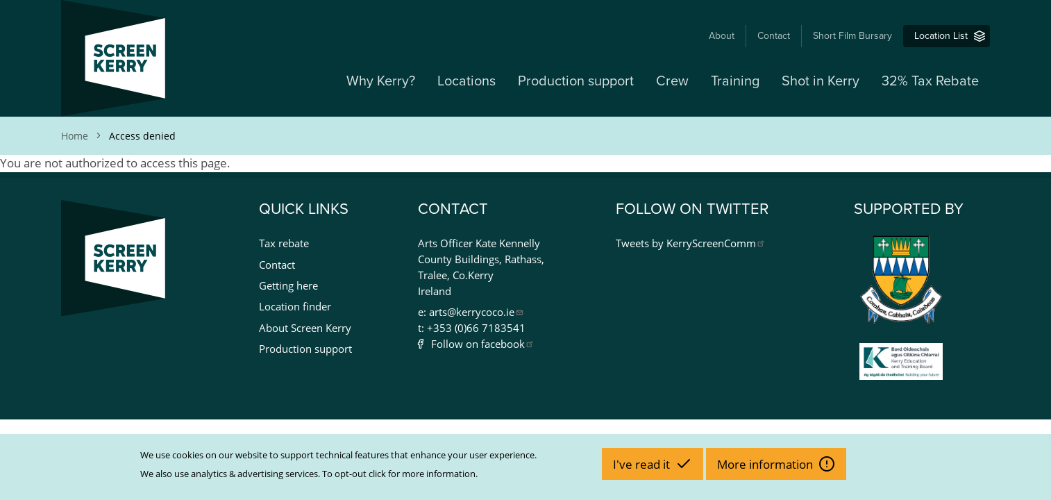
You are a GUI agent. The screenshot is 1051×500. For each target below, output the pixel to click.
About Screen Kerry (305, 328)
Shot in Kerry (820, 81)
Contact (773, 36)
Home (74, 135)
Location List (941, 36)
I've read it (643, 464)
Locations (466, 81)
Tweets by (691, 243)
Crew (672, 81)
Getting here (288, 285)
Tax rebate (284, 243)
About (721, 36)
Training (735, 81)
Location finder (295, 306)
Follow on (483, 344)
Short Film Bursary (852, 36)
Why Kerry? (380, 81)
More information (766, 464)
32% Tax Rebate (930, 81)
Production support (576, 81)
